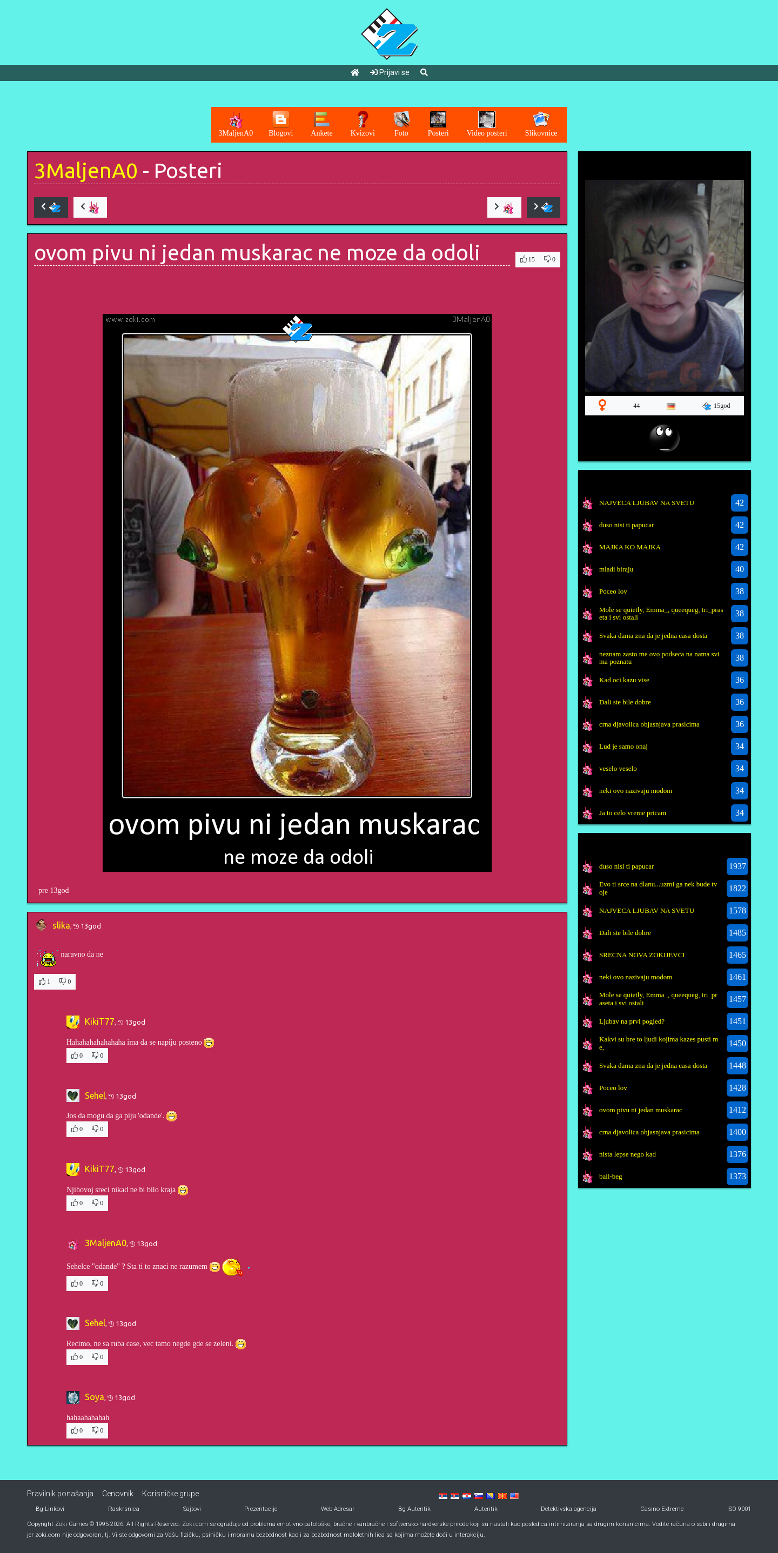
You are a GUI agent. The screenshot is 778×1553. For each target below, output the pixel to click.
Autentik (486, 1508)
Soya (94, 1397)
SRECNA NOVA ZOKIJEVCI (642, 955)
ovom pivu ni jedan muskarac (640, 1110)
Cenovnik (117, 1493)
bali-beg (610, 1176)
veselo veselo (618, 768)
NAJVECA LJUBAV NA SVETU (646, 503)
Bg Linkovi (50, 1508)
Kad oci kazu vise (624, 680)
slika (61, 925)
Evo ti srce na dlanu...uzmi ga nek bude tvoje (658, 888)
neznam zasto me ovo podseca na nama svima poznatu (659, 657)
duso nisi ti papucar (626, 525)
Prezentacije (260, 1508)
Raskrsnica (123, 1508)
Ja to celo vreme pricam (632, 813)
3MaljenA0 (86, 170)
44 (636, 405)
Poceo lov (613, 591)
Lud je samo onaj (623, 746)
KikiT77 (100, 1021)
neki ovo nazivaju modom (635, 790)
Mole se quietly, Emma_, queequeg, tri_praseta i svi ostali (661, 613)
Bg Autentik (414, 1508)
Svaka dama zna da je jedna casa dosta (653, 635)
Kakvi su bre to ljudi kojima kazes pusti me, (658, 1043)
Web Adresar (337, 1508)
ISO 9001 (739, 1508)
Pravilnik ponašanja (60, 1493)
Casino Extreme (661, 1508)
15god (716, 406)
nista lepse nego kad (627, 1154)
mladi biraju (616, 569)
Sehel (95, 1095)
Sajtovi (192, 1508)
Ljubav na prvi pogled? (632, 1021)
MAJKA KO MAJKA (630, 547)
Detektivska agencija (568, 1508)
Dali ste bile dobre (625, 702)
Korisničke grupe (170, 1493)
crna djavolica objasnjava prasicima (649, 724)
